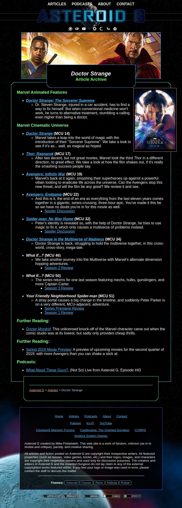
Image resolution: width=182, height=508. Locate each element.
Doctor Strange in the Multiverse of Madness (65, 239)
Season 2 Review (59, 268)
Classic (86, 482)
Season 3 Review (59, 288)
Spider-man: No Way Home (49, 219)
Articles (53, 390)
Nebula (112, 482)
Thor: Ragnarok (40, 154)
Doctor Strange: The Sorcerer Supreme (60, 100)
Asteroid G (36, 390)
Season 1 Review (59, 313)
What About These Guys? (47, 370)
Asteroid (72, 482)
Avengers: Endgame (44, 194)
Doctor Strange (39, 133)
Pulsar (125, 482)
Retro (99, 482)
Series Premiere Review (64, 308)
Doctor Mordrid (38, 329)
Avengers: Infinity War (45, 174)
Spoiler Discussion (60, 211)
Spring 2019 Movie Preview (48, 350)
